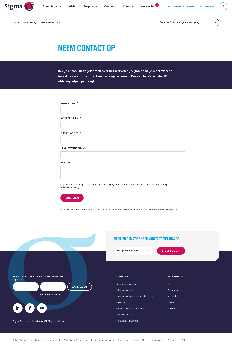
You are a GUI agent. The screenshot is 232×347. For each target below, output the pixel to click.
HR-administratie (125, 290)
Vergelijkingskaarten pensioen (100, 340)
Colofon (185, 340)
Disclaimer (173, 340)
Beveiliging (123, 340)
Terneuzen (173, 290)
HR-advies (121, 302)
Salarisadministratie (126, 284)
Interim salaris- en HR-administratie (134, 296)
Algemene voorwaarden (153, 340)
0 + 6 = (16, 280)
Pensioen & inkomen (127, 320)
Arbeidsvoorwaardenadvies (130, 308)
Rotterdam (173, 296)
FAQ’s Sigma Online (73, 340)
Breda (171, 302)
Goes (170, 284)
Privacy (135, 340)
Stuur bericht (171, 250)
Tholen (171, 308)
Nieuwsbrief (54, 340)
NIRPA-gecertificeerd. (55, 321)
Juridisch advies (124, 314)
